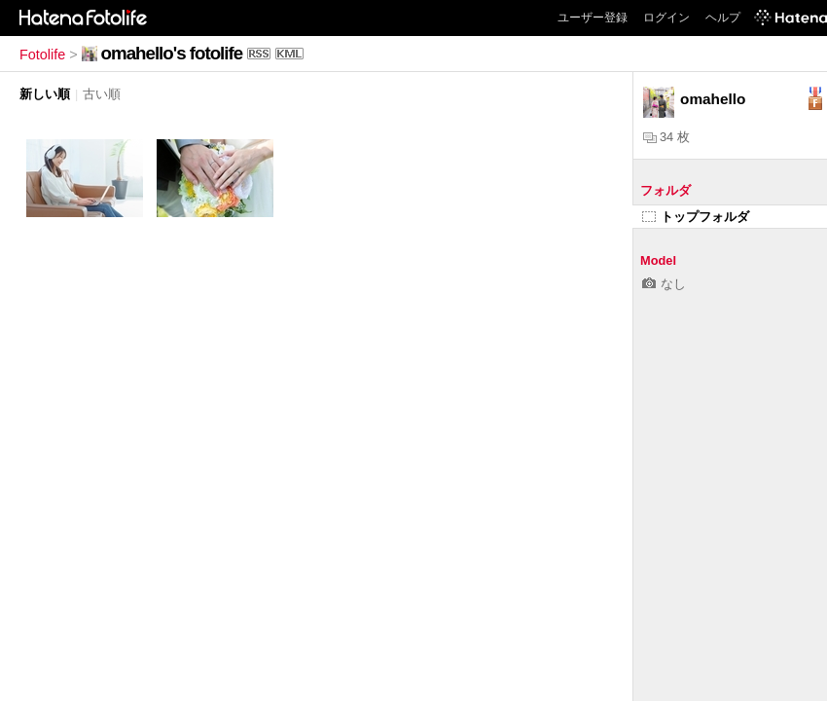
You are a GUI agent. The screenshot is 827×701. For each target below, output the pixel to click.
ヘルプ (722, 17)
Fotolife (42, 54)
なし (664, 284)
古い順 (102, 94)
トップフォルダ (695, 216)
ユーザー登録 (592, 17)
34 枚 (666, 136)
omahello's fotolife (171, 53)
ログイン (666, 17)
